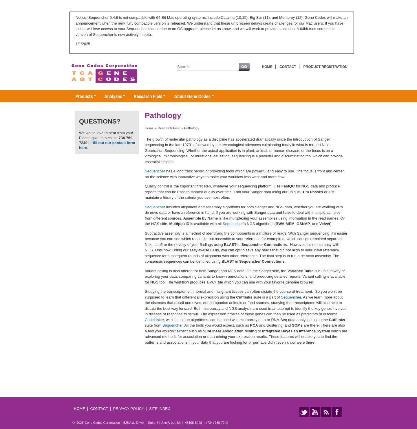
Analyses (111, 96)
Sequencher (155, 171)
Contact (287, 67)
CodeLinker (154, 320)
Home (267, 67)
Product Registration (325, 67)
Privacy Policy (128, 408)
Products (83, 96)
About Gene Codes (191, 96)
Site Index (159, 408)
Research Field (147, 96)
